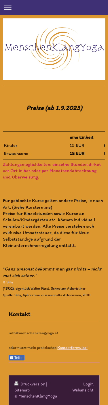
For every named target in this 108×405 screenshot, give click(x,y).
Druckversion (30, 384)
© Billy (8, 282)
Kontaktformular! (72, 347)
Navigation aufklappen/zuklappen (54, 7)
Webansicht (83, 390)
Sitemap (22, 390)
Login (88, 384)
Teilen (16, 358)
